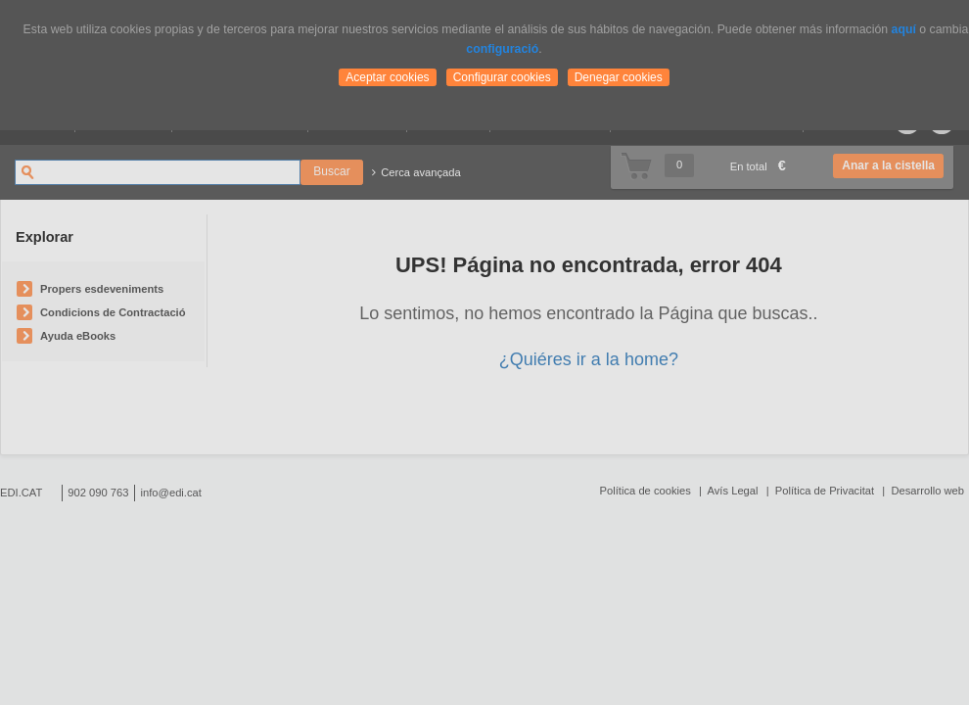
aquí (904, 29)
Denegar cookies (619, 77)
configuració (502, 49)
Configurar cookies (502, 77)
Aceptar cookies (387, 77)
